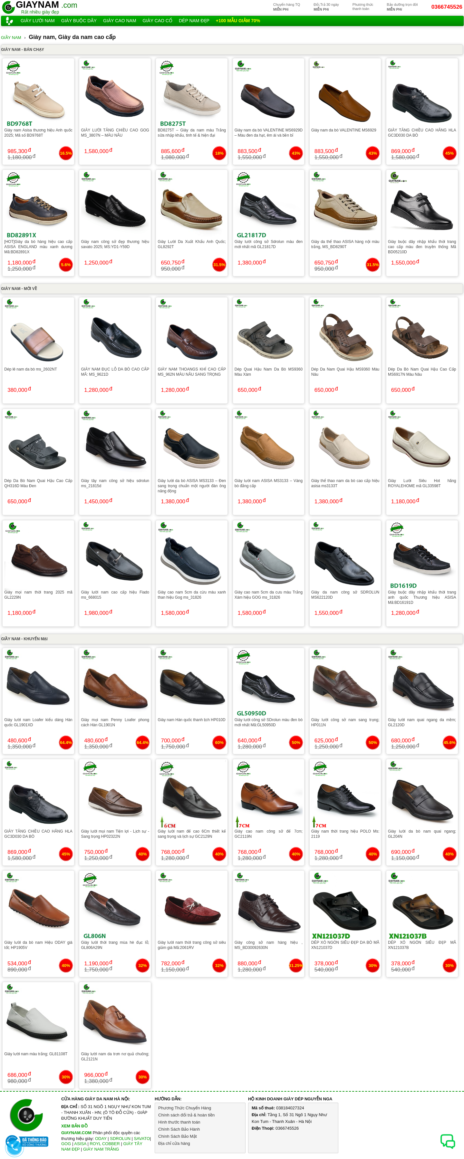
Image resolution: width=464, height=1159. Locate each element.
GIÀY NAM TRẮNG (101, 1149)
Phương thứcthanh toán (363, 7)
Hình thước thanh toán (179, 1122)
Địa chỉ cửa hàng (174, 1143)
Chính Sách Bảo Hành (179, 1129)
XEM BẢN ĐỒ (74, 1126)
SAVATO (142, 1138)
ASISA (80, 1143)
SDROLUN (120, 1138)
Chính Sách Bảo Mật (177, 1136)
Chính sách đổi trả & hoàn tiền (186, 1115)
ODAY (101, 1138)
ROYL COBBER (105, 1143)
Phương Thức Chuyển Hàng (184, 1108)
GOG (66, 1143)
